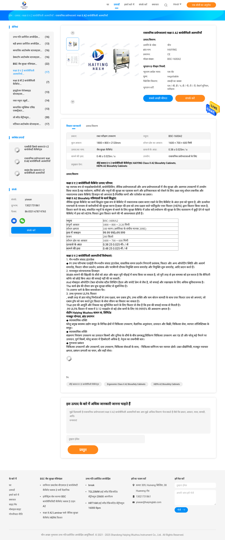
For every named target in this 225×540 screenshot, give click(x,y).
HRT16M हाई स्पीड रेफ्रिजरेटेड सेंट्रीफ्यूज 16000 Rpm (106, 505)
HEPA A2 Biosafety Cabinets (167, 384)
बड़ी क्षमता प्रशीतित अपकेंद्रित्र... (31, 43)
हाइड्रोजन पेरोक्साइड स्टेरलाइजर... (31, 92)
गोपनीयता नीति (16, 514)
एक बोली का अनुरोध (201, 5)
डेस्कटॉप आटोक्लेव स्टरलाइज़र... (31, 57)
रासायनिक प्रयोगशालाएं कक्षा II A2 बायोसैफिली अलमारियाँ (37, 160)
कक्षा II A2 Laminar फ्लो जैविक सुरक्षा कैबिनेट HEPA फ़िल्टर (60, 515)
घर (10, 485)
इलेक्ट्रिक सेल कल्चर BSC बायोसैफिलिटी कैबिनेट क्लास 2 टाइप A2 (59, 501)
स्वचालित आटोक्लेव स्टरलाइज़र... (31, 50)
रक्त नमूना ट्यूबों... (31, 100)
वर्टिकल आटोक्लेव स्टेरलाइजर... (31, 124)
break (91, 485)
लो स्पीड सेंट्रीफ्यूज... (31, 117)
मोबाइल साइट (15, 509)
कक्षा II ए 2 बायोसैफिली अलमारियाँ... (31, 72)
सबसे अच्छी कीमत (158, 98)
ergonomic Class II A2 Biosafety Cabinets (126, 384)
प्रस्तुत (82, 450)
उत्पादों (12, 490)
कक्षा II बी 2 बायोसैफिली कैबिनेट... (31, 82)
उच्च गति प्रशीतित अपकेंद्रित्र (98, 478)
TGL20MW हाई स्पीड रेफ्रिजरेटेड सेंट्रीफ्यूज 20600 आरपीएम (103, 494)
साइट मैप (13, 504)
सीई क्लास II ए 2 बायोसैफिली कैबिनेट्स (84, 384)
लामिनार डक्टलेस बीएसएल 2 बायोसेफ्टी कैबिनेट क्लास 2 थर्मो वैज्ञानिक (60, 487)
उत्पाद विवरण (92, 126)
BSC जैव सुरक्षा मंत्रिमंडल (51, 478)
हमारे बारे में (14, 494)
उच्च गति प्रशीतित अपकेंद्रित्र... (31, 37)
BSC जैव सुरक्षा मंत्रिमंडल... (31, 64)
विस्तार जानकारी (73, 126)
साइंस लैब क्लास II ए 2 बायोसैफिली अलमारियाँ (34, 171)
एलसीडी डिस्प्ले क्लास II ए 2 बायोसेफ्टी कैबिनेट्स (36, 148)
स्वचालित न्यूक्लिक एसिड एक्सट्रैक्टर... (31, 109)
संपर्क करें (31, 230)
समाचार (12, 499)
